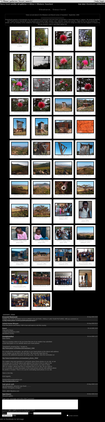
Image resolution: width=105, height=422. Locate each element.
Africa (31, 4)
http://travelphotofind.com (10, 381)
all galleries (22, 4)
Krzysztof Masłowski (9, 317)
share (13, 314)
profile (13, 4)
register (15, 412)
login (9, 412)
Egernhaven (6, 394)
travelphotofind (8, 336)
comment (6, 314)
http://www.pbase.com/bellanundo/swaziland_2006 (18, 348)
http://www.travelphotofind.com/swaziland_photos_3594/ (20, 358)
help (14, 417)
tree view (81, 4)
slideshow (101, 4)
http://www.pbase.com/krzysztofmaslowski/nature (19, 320)
